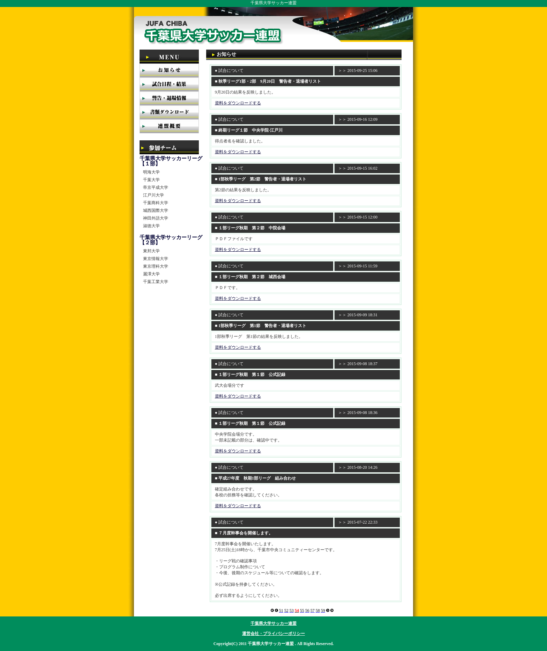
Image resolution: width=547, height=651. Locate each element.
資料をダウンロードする (238, 103)
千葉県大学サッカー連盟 (273, 623)
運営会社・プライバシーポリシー (273, 633)
